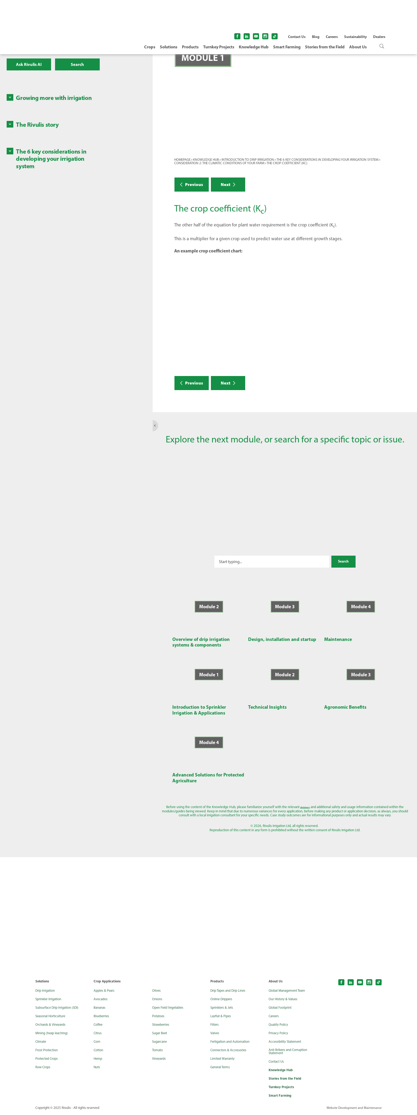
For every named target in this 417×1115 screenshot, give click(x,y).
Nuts (97, 1067)
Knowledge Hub (254, 47)
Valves (215, 1033)
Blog (315, 37)
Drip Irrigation (46, 990)
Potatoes (159, 1016)
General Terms (221, 1067)
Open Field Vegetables (169, 1008)
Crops (149, 47)
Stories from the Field (325, 47)
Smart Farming (287, 47)
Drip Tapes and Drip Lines (230, 990)
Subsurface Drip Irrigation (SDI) (59, 1008)
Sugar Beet (160, 1033)
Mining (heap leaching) (53, 1033)
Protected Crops (48, 1059)
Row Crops (43, 1067)
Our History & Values (285, 999)
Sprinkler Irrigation (50, 999)
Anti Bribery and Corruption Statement (291, 1052)
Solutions (168, 47)
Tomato (158, 1050)
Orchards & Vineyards (52, 1025)
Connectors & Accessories (230, 1050)
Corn (97, 1042)
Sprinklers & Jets (223, 1008)
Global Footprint (282, 1008)
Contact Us (297, 37)
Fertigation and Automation (232, 1042)
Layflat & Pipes (221, 1016)
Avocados (101, 999)
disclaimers (257, 807)
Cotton (99, 1050)
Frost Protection (48, 1050)
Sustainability (355, 37)
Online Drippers (222, 999)
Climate (41, 1042)
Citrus (98, 1033)
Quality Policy (279, 1025)
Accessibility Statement (287, 1042)
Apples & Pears (105, 990)
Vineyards (160, 1059)
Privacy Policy (279, 1033)
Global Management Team (289, 990)
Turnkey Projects (218, 47)
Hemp (98, 1059)
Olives (157, 990)
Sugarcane (160, 1042)
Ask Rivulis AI (29, 64)
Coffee (99, 1025)
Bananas (100, 1008)
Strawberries (162, 1025)
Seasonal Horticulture (52, 1016)
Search (77, 64)
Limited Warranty (224, 1059)
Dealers (379, 37)
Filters (215, 1025)
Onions (158, 999)
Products (190, 47)
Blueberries (102, 1016)
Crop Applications (108, 981)
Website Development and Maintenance (353, 1109)
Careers (332, 37)
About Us (358, 47)
